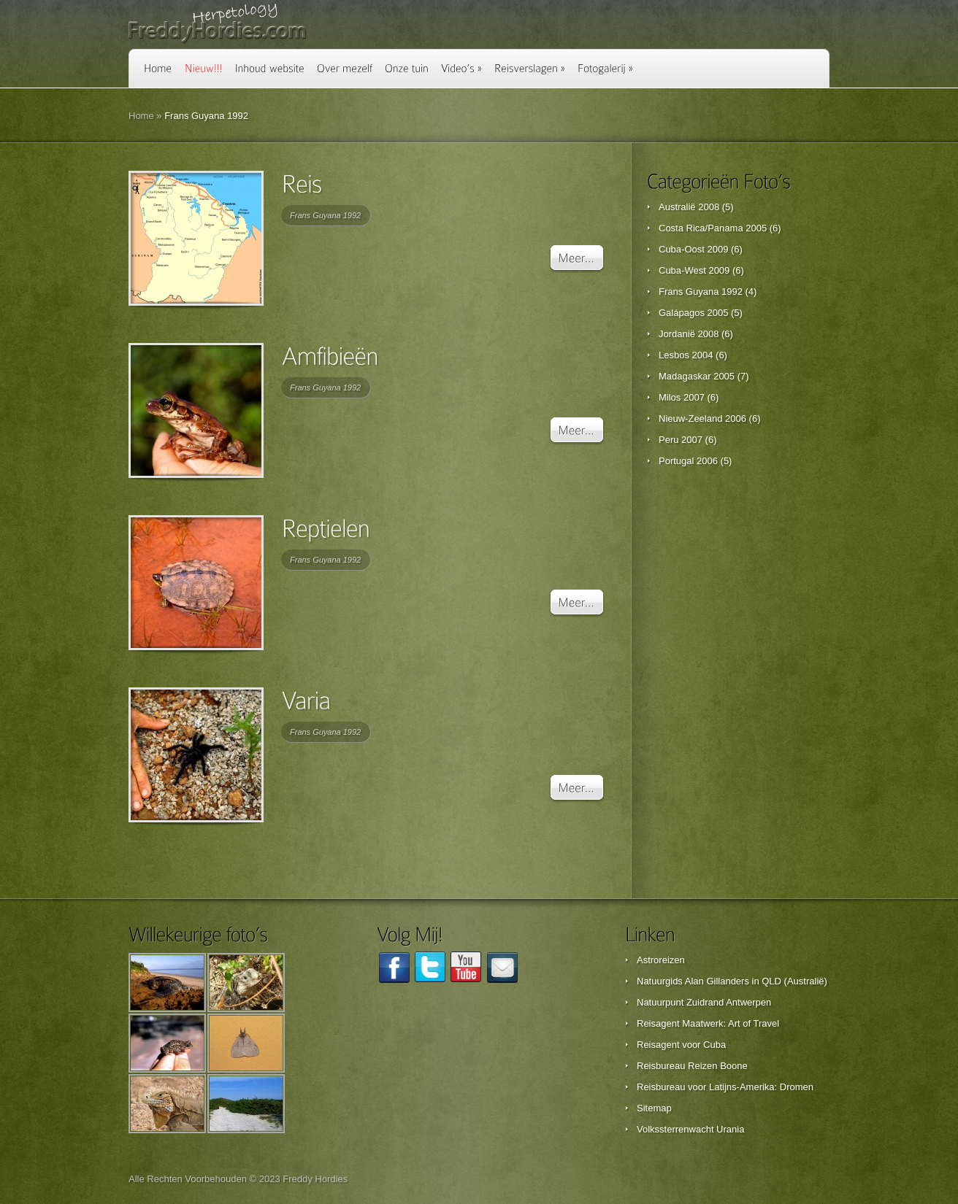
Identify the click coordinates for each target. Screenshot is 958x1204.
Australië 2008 (689, 206)
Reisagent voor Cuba (681, 1044)
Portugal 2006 (688, 460)
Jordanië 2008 (688, 333)
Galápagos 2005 (693, 312)
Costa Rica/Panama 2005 (713, 228)
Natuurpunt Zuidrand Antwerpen (704, 1002)
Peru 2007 (680, 439)
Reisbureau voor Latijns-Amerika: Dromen (725, 1086)
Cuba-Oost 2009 (693, 249)
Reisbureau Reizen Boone (692, 1065)
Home (141, 115)
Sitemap (654, 1108)
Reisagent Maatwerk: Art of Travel (708, 1023)
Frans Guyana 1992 (325, 215)
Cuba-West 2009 (694, 270)
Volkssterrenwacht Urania (690, 1129)
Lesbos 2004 (686, 355)
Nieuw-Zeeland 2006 (702, 418)
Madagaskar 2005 (697, 376)
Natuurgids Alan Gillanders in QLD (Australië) (732, 981)
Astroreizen (661, 959)
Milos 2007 (682, 397)
